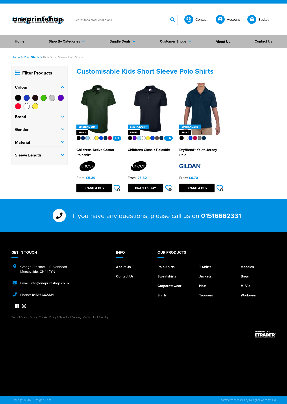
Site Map (103, 317)
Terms (15, 317)
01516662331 (221, 215)
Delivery (76, 317)
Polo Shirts (31, 57)
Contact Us (125, 276)
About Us (123, 266)
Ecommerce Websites (232, 400)
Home (15, 57)
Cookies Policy (47, 317)
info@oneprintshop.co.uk (50, 283)
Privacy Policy (28, 317)
